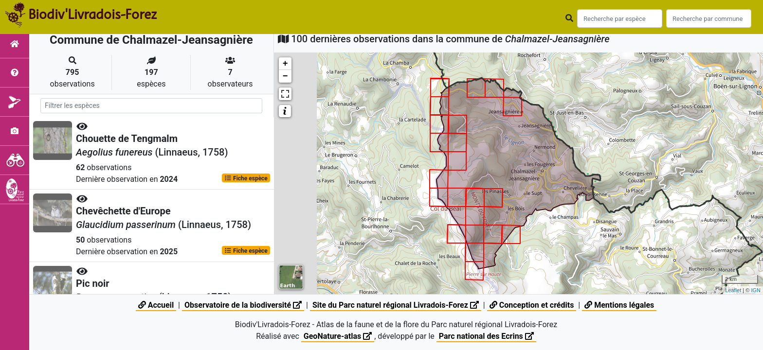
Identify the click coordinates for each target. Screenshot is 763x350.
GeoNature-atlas (338, 336)
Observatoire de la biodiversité (243, 305)
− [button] (285, 76)
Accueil (156, 305)
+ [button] (285, 64)
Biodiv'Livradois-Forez (92, 14)
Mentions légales (619, 305)
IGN (756, 290)
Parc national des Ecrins (486, 336)
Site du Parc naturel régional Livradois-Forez (395, 305)
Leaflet (733, 290)
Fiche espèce (246, 178)
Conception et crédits (532, 305)
